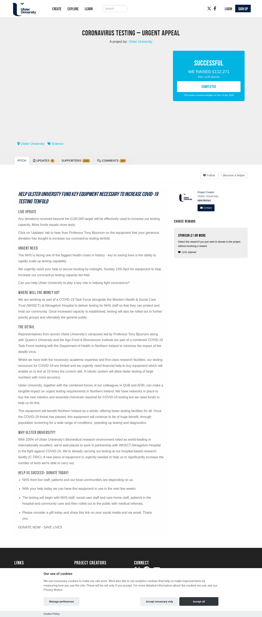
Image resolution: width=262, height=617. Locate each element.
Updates (44, 161)
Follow (209, 175)
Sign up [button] (243, 9)
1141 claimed (211, 243)
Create (56, 9)
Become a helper (233, 175)
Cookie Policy (52, 613)
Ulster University (31, 143)
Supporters (76, 161)
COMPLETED (208, 86)
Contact (206, 207)
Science (55, 143)
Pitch (22, 160)
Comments (111, 161)
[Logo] (28, 9)
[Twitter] (209, 8)
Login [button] (228, 9)
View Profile (204, 200)
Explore (73, 9)
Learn (89, 9)
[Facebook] (215, 8)
